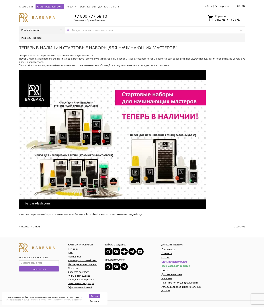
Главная (25, 37)
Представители (87, 6)
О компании (26, 6)
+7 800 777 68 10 (90, 16)
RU (238, 6)
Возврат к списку (29, 226)
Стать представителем (49, 6)
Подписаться (39, 269)
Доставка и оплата (108, 6)
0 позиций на (227, 17)
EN (243, 6)
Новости (71, 6)
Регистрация (222, 6)
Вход (209, 6)
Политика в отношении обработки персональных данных (56, 299)
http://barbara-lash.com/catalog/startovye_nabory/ (114, 214)
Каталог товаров (41, 30)
